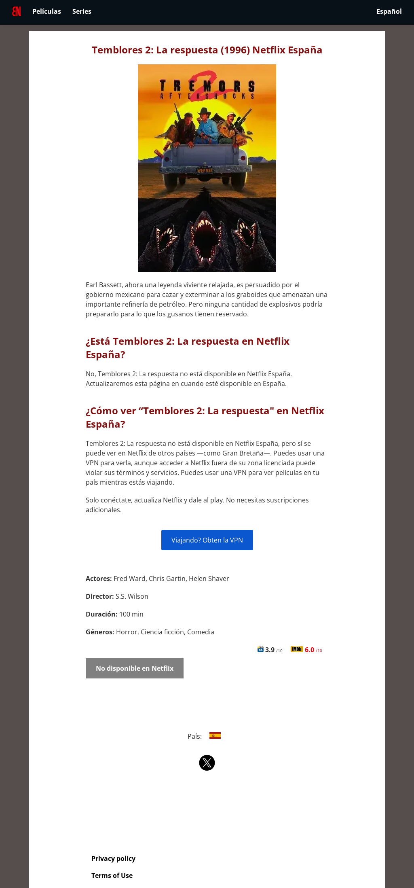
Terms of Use (112, 875)
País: (207, 736)
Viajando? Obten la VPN (207, 540)
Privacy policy (113, 858)
